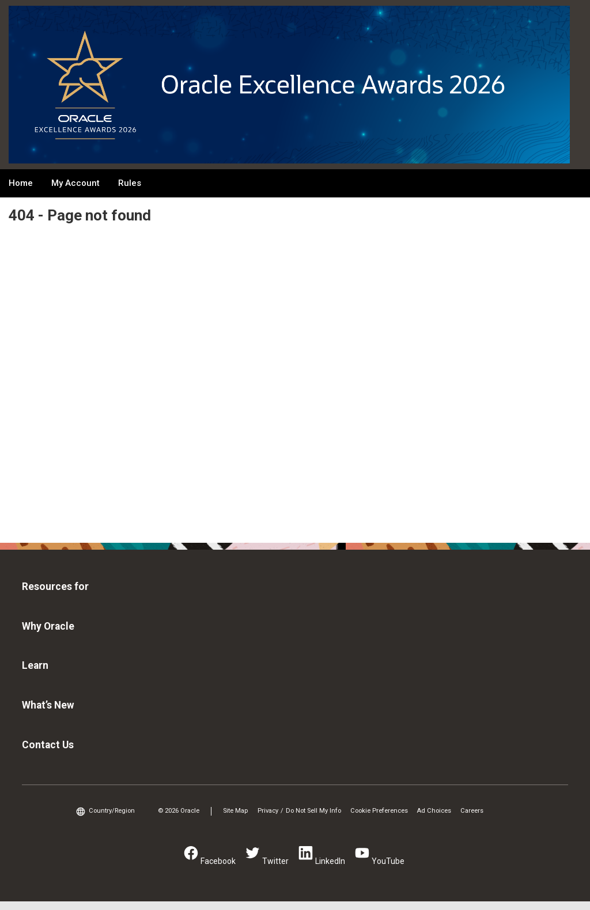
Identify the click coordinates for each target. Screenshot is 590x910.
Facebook (218, 861)
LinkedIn (330, 861)
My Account (75, 183)
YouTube (388, 861)
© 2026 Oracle (178, 810)
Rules (129, 183)
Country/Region (112, 810)
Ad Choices (434, 810)
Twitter (275, 861)
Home (21, 183)
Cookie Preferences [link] (379, 810)
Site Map (235, 810)
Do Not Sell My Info (313, 810)
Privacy (268, 810)
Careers (471, 810)
